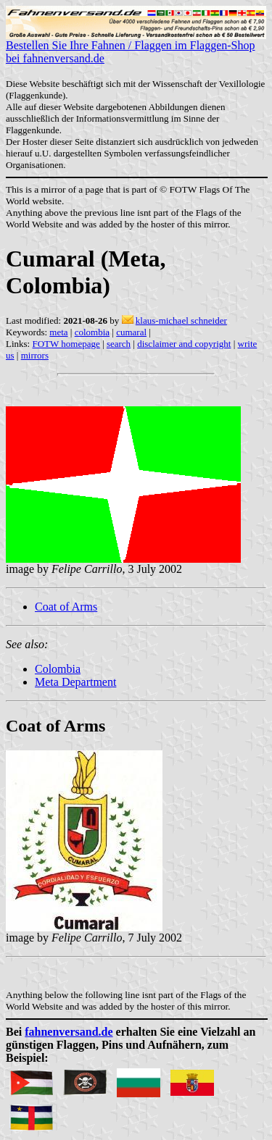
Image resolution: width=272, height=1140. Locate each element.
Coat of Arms (66, 606)
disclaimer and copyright (184, 343)
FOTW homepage (65, 343)
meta (58, 332)
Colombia (58, 669)
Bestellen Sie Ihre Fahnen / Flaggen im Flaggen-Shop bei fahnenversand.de (136, 46)
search (119, 343)
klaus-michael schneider (181, 320)
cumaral (131, 332)
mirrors (35, 355)
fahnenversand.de (68, 1032)
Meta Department (75, 682)
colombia (92, 332)
